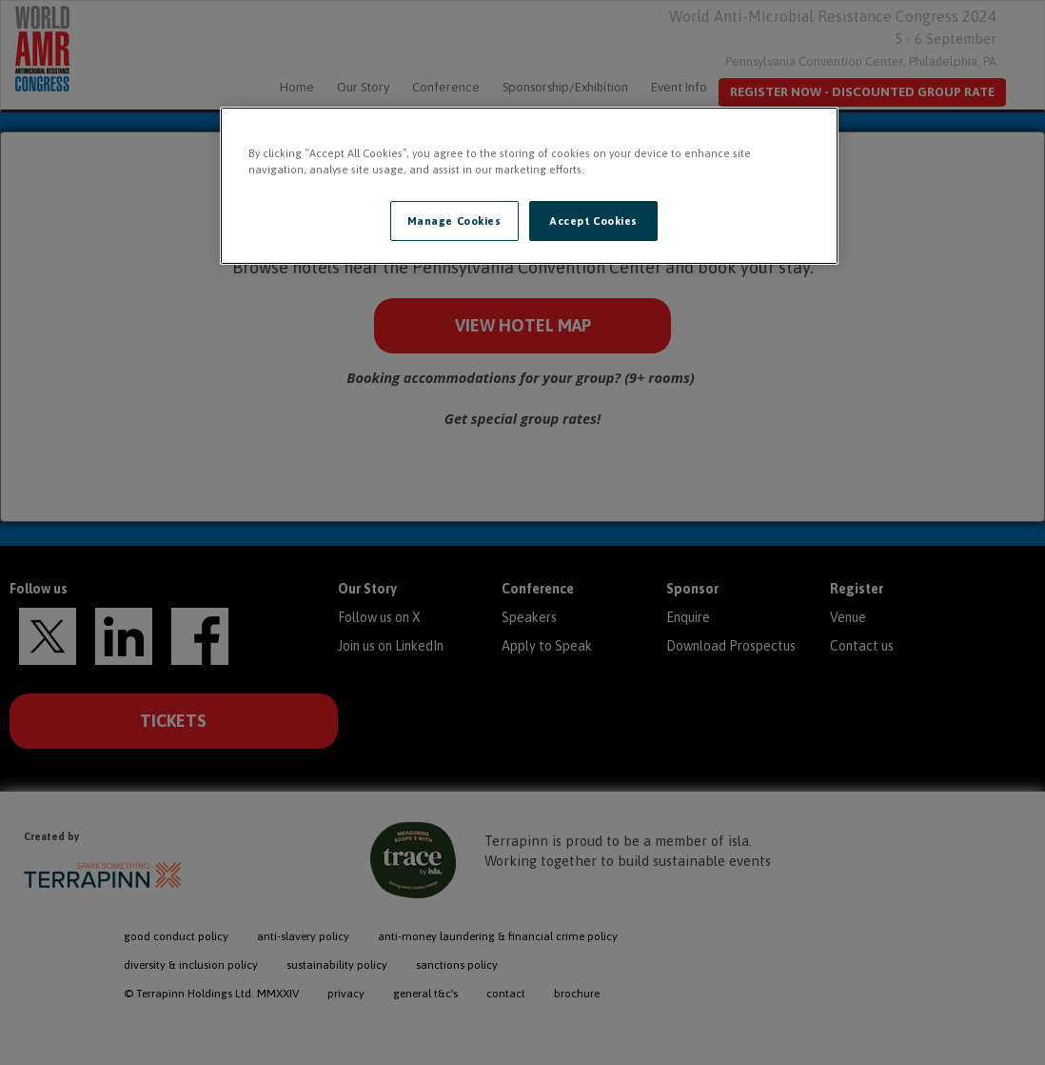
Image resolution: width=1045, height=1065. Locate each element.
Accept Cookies (593, 220)
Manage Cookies (454, 220)
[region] (529, 186)
